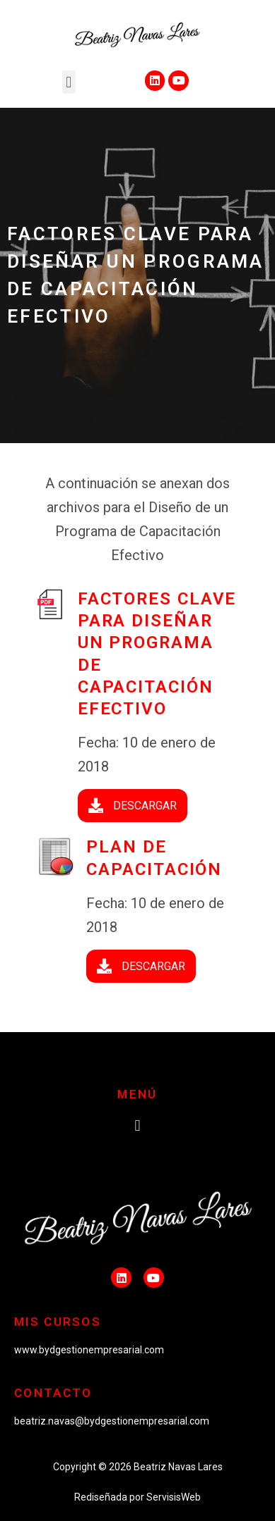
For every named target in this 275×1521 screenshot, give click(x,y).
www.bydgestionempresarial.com (89, 1349)
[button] (69, 82)
